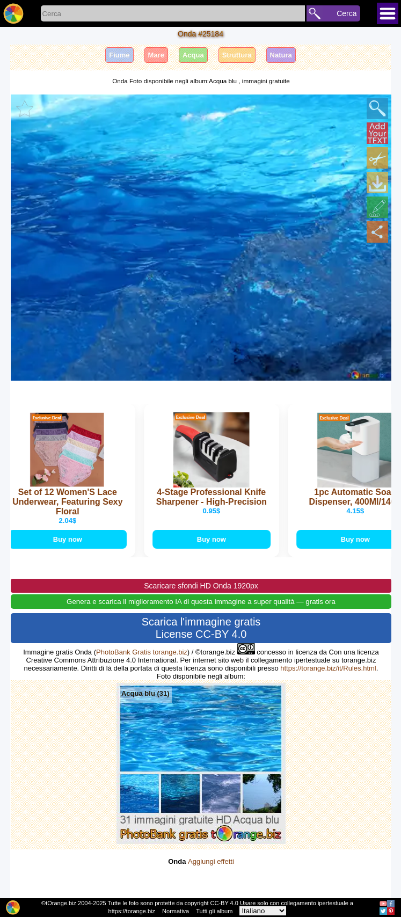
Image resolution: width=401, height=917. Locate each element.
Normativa (175, 911)
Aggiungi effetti (211, 861)
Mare (156, 55)
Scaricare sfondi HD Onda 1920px (201, 585)
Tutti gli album (214, 911)
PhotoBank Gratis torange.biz (141, 652)
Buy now (68, 539)
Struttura (237, 55)
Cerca (346, 13)
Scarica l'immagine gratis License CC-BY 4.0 (201, 628)
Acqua (193, 55)
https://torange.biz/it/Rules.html (328, 668)
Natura (281, 55)
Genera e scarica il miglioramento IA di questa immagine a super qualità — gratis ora (201, 602)
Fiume (119, 55)
